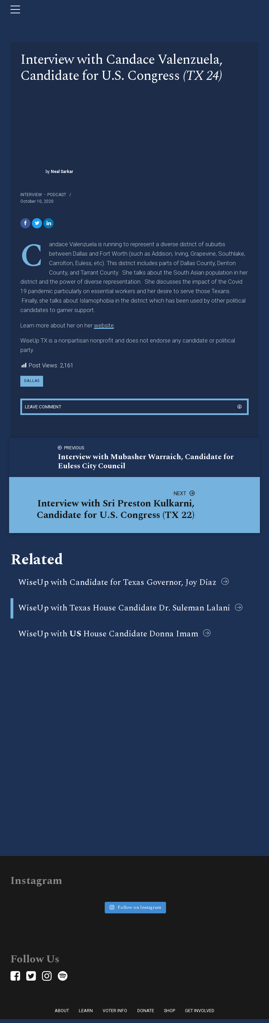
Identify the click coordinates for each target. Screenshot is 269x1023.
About (62, 1014)
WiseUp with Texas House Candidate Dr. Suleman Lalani (124, 610)
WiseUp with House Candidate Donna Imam (108, 636)
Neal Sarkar (61, 171)
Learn (86, 1014)
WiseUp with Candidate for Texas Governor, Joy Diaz (117, 585)
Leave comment (45, 409)
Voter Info (115, 1014)
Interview (31, 194)
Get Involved (199, 1014)
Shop (169, 1014)
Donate (145, 1014)
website (104, 326)
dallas (32, 382)
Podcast (56, 194)
